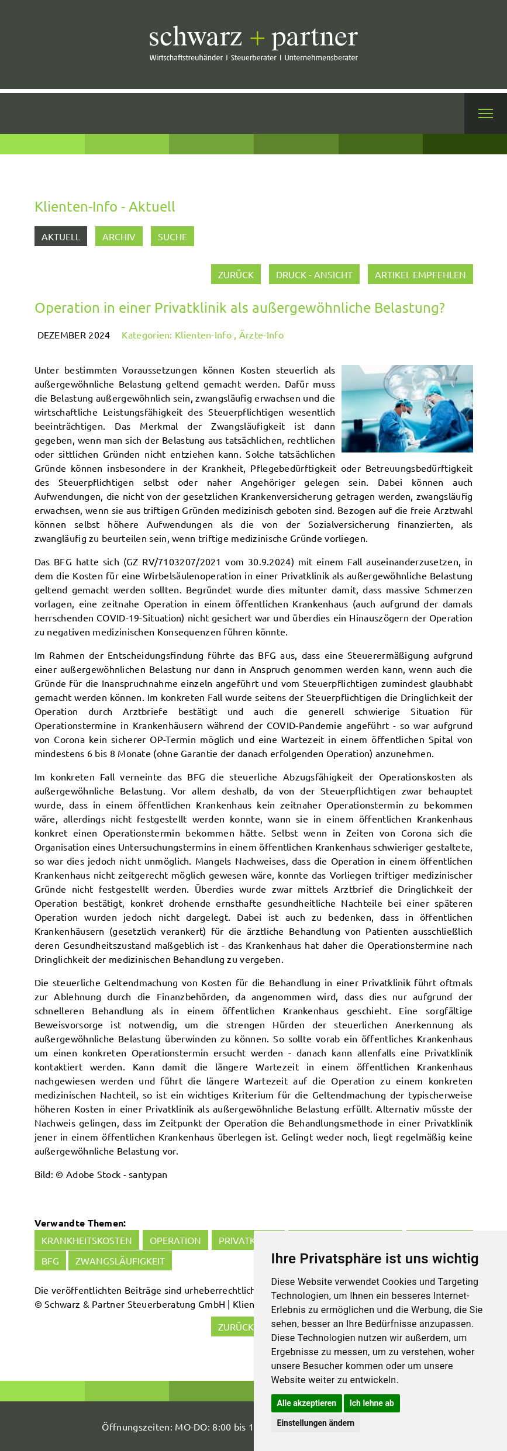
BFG (50, 1260)
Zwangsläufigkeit (120, 1260)
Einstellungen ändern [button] (316, 1423)
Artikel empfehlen (420, 274)
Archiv (119, 236)
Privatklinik (248, 1240)
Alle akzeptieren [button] (307, 1403)
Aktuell (61, 236)
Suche (172, 236)
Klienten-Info (203, 334)
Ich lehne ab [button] (372, 1403)
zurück (236, 274)
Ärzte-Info (261, 334)
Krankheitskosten (87, 1240)
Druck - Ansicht (314, 274)
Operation (175, 1240)
